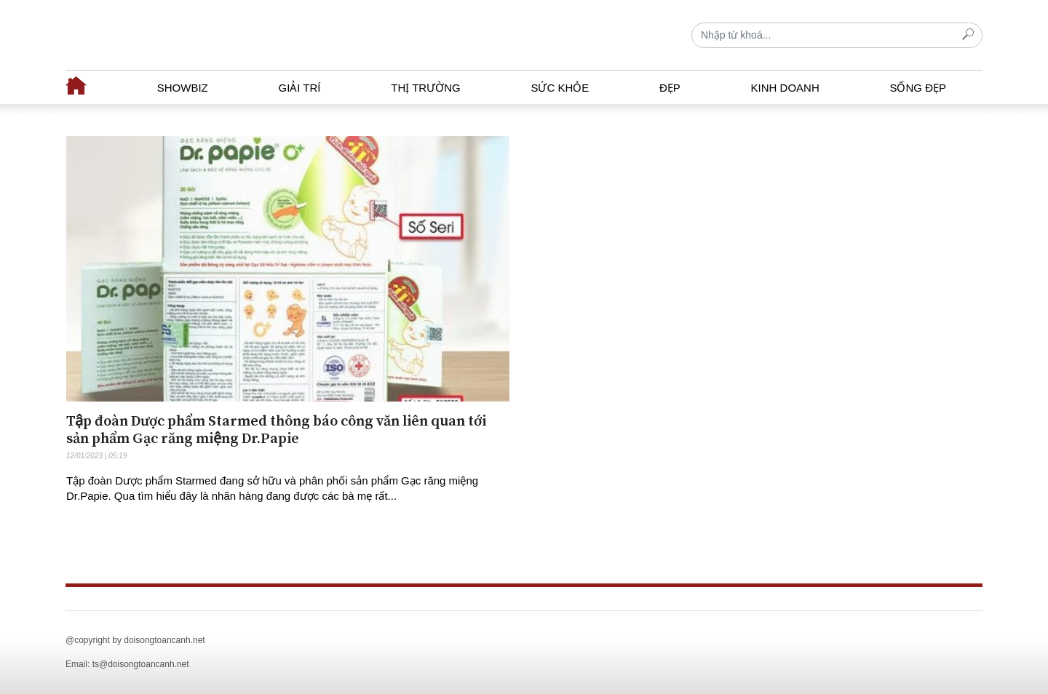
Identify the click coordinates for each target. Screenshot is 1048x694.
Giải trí (299, 87)
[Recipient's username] (836, 35)
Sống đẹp (917, 87)
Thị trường (425, 87)
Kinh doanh (785, 87)
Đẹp (669, 87)
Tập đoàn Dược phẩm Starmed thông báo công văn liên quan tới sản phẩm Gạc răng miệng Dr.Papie (276, 430)
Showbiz (182, 87)
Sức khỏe (560, 87)
